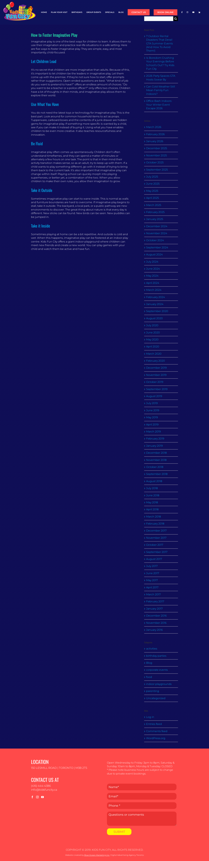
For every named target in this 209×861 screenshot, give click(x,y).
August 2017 (154, 559)
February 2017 (155, 601)
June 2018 (152, 495)
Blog (149, 662)
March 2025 (153, 205)
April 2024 (152, 282)
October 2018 (154, 467)
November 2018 (156, 460)
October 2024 (155, 240)
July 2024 (152, 261)
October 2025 (155, 162)
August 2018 (154, 481)
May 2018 (152, 502)
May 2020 (152, 339)
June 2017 (152, 573)
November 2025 (156, 155)
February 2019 (155, 438)
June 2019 (152, 410)
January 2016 (154, 629)
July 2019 (152, 403)
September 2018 (157, 474)
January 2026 (154, 141)
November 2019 (156, 374)
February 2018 (155, 523)
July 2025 (152, 176)
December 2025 (156, 148)
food (149, 677)
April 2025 (152, 197)
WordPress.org (155, 738)
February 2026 (155, 134)
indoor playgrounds (159, 684)
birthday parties (156, 655)
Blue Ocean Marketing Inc (97, 855)
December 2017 (156, 530)
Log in (150, 717)
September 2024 (157, 247)
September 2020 (157, 311)
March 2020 (153, 353)
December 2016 (156, 615)
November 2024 (156, 233)
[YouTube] (42, 797)
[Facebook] (32, 797)
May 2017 (152, 580)
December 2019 (156, 367)
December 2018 (156, 452)
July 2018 (152, 488)
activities (151, 648)
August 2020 (154, 318)
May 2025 (152, 190)
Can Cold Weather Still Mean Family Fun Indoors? (160, 90)
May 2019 (152, 417)
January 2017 (154, 608)
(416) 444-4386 (41, 785)
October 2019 (154, 382)
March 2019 (153, 431)
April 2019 (152, 424)
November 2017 (156, 537)
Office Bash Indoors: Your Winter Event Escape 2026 (159, 104)
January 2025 (154, 219)
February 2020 (155, 360)
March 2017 (153, 594)
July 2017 (152, 566)
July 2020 (152, 325)
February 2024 (155, 297)
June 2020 (153, 332)
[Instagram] (37, 797)
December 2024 (156, 226)
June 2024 (153, 268)
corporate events (157, 669)
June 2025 (153, 183)
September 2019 (157, 389)
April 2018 (152, 509)
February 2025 (155, 212)
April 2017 (152, 587)
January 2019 (154, 445)
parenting (152, 691)
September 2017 (156, 552)
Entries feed (154, 724)
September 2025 (157, 169)
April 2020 (152, 346)
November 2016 (156, 622)
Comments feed (156, 731)
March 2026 (153, 127)
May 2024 (152, 275)
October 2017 (154, 544)
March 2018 (153, 516)
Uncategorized (155, 698)
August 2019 (154, 396)
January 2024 (154, 304)
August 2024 (154, 254)
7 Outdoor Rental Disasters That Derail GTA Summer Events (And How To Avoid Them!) (159, 43)
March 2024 (153, 289)
